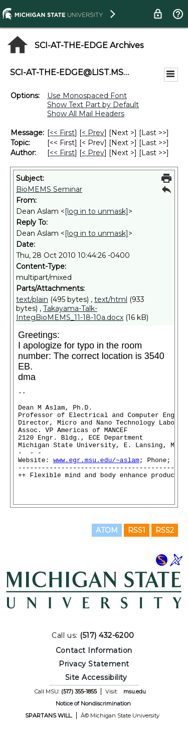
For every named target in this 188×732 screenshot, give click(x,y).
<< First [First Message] (62, 132)
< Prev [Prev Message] (93, 132)
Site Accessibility (96, 677)
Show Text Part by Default (93, 104)
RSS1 (136, 530)
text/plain (32, 299)
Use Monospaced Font (87, 95)
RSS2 (164, 530)
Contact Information (94, 650)
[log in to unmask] (96, 211)
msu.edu (134, 691)
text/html (110, 299)
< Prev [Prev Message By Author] (93, 152)
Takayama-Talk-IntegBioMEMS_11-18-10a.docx (69, 313)
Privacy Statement (94, 663)
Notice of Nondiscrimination (93, 703)
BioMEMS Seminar (49, 189)
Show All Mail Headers (85, 113)
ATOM (107, 530)
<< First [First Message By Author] (62, 152)
